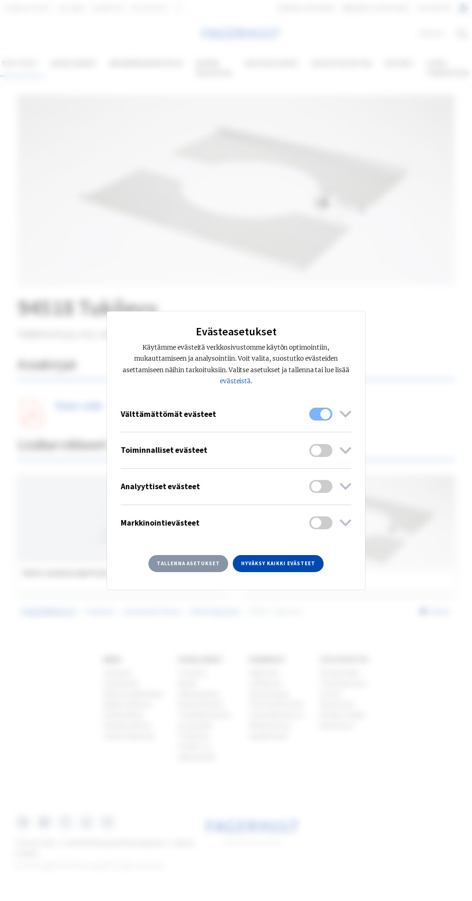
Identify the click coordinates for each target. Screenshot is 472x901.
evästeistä (235, 381)
